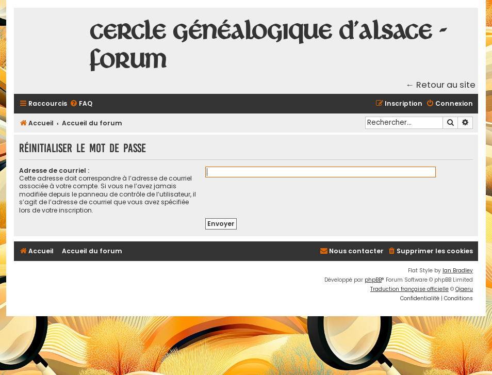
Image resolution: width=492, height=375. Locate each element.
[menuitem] (81, 104)
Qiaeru (464, 289)
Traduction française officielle (409, 289)
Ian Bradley (457, 270)
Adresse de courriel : (54, 170)
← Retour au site (441, 85)
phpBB (373, 280)
